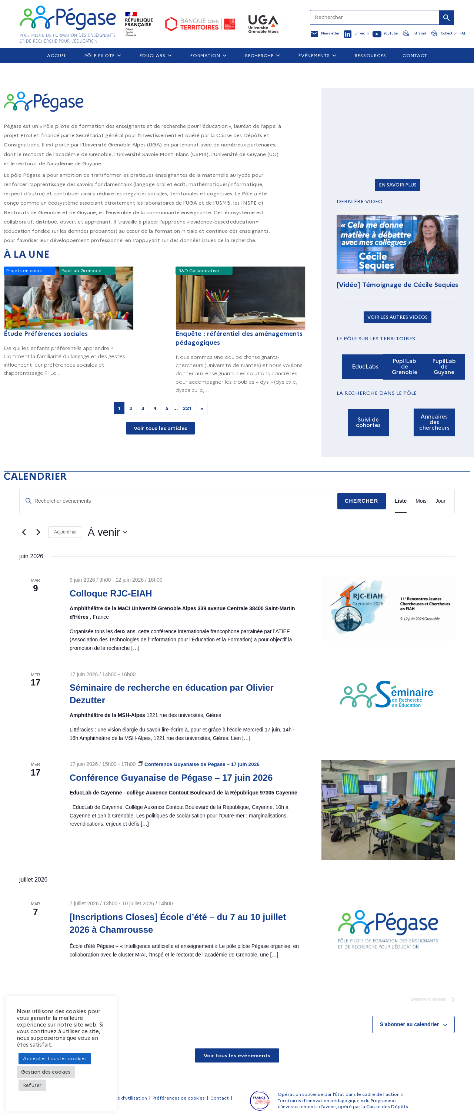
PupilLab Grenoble (81, 271)
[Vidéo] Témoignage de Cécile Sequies (397, 284)
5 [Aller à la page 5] (167, 408)
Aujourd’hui (65, 532)
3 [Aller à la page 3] (142, 408)
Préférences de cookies (179, 1098)
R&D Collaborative (198, 271)
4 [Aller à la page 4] (155, 408)
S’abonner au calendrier (409, 1025)
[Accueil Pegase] (68, 24)
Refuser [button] (32, 1085)
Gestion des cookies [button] (45, 1072)
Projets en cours (24, 271)
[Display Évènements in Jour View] (440, 501)
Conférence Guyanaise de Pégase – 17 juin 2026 (171, 778)
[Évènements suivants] (38, 532)
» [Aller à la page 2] (201, 408)
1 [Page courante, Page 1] (119, 408)
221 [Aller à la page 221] (187, 408)
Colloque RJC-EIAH (111, 593)
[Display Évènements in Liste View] (401, 501)
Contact (219, 1098)
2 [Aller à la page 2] (131, 408)
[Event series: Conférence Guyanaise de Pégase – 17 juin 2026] (200, 764)
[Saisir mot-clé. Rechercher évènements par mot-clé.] (178, 501)
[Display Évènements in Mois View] (421, 501)
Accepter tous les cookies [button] (55, 1058)
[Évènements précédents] (23, 532)
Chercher (361, 501)
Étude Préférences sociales (46, 333)
